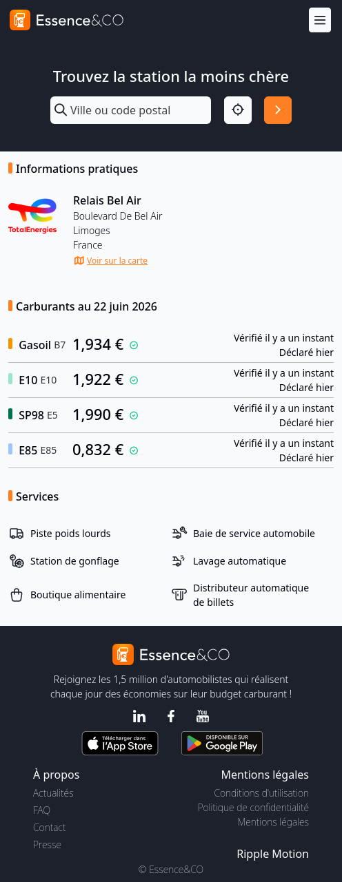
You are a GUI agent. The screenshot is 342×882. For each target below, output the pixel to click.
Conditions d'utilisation (261, 792)
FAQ (41, 810)
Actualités (53, 792)
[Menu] (320, 20)
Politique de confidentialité (253, 807)
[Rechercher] (278, 110)
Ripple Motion (273, 853)
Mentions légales (273, 821)
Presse (47, 844)
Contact (49, 827)
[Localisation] (238, 110)
